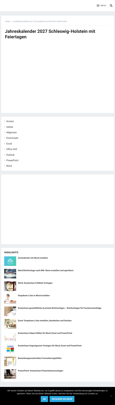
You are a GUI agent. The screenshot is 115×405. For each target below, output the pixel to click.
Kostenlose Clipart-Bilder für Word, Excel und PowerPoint (45, 333)
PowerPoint (12, 160)
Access (10, 121)
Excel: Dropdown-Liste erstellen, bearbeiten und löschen (45, 320)
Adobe (9, 126)
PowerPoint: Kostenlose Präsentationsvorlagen (40, 370)
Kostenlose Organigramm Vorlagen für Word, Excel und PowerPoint (50, 345)
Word (9, 165)
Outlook (10, 154)
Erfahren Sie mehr (62, 399)
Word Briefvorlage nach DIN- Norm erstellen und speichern (46, 270)
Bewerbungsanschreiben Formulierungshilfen (40, 358)
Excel (9, 143)
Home (7, 21)
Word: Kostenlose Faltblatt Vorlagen (35, 283)
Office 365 (11, 149)
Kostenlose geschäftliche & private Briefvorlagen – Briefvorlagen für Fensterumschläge (59, 308)
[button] (101, 5)
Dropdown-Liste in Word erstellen (34, 295)
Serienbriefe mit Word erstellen (33, 258)
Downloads (12, 138)
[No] (111, 396)
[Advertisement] (57, 77)
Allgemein (11, 132)
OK (44, 399)
